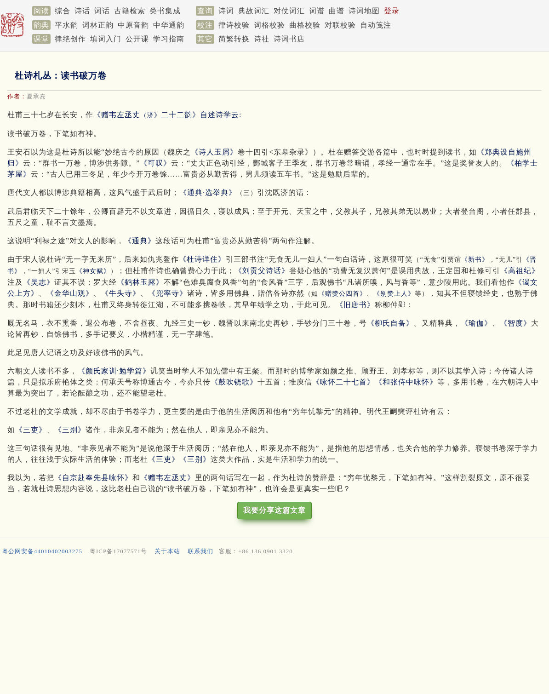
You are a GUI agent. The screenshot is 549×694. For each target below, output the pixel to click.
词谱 (317, 11)
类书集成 (165, 11)
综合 (62, 11)
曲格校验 (304, 25)
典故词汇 (253, 11)
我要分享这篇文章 (274, 510)
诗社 (261, 39)
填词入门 (105, 39)
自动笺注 (375, 25)
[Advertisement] (274, 626)
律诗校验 (234, 25)
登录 (392, 11)
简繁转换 (234, 39)
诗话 (82, 11)
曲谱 (336, 11)
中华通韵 (168, 25)
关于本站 (167, 551)
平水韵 (66, 25)
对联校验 (340, 25)
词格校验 (269, 25)
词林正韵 (98, 25)
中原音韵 (133, 25)
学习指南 (168, 39)
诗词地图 (364, 11)
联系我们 (200, 551)
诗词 (226, 11)
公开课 (137, 39)
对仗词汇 (289, 11)
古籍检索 (129, 11)
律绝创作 (70, 39)
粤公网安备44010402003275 (42, 551)
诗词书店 (289, 39)
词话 (102, 11)
